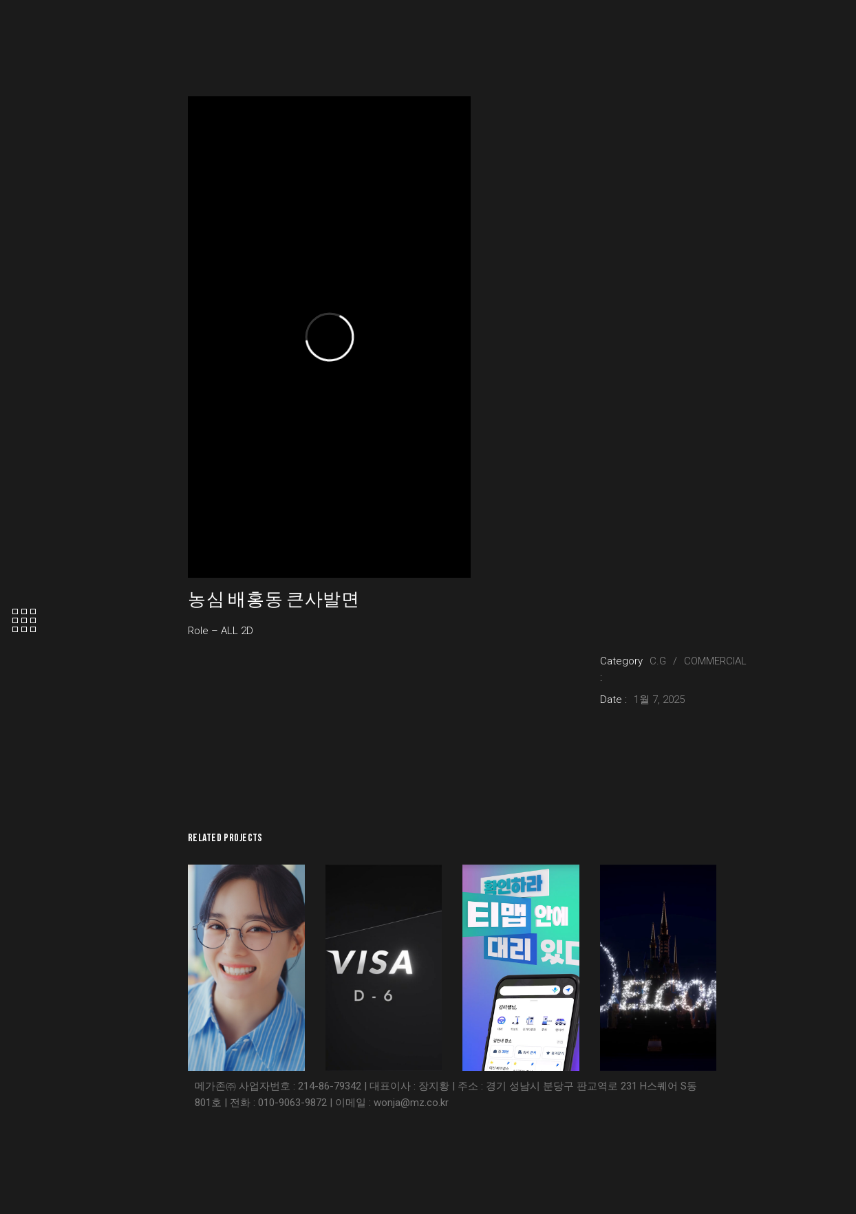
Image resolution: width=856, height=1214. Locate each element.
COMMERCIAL (715, 661)
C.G (658, 661)
